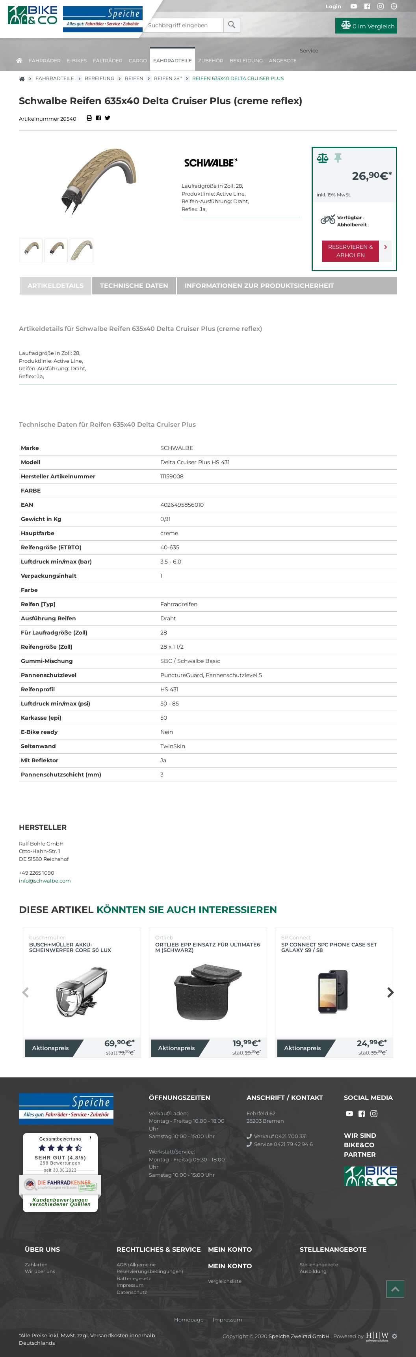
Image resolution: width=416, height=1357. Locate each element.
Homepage (189, 1319)
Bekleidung (246, 60)
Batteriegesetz (134, 1278)
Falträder (108, 60)
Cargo (138, 60)
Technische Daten (134, 285)
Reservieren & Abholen (348, 251)
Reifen (134, 78)
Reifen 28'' (168, 78)
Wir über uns (40, 1271)
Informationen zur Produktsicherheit (259, 285)
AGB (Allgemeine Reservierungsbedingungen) (150, 1268)
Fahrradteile (172, 60)
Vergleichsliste (224, 1281)
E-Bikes (77, 60)
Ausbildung (313, 1271)
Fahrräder (45, 60)
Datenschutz (132, 1292)
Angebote (283, 60)
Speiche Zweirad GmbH (300, 1336)
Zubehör (210, 60)
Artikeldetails (56, 285)
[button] (390, 992)
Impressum (130, 1285)
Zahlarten (36, 1264)
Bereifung (99, 78)
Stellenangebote (319, 1264)
